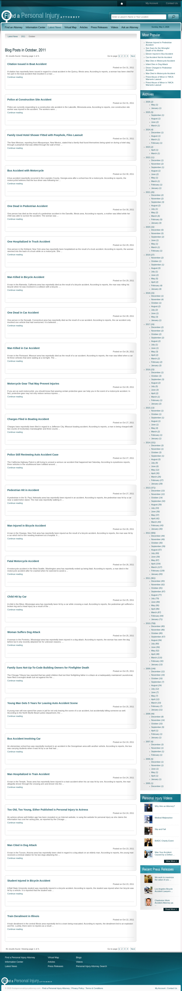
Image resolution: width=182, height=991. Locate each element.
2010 (150, 623)
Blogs (78, 957)
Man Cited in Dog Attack (22, 845)
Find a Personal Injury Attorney (20, 957)
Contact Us (172, 3)
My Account (152, 3)
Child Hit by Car (17, 596)
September (157, 115)
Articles (51, 962)
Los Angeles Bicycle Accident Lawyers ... (164, 890)
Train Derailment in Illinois (23, 916)
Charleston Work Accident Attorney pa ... (164, 902)
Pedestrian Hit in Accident (23, 490)
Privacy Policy (77, 988)
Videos (79, 962)
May (154, 105)
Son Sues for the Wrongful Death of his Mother (157, 49)
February (156, 143)
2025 (149, 112)
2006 (149, 759)
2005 (149, 783)
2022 (150, 157)
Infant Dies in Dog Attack (157, 64)
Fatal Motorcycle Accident (23, 561)
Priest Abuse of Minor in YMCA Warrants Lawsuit (159, 78)
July (154, 209)
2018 (150, 293)
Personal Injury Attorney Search (91, 966)
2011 (23, 37)
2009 (150, 668)
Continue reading (15, 77)
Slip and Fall (160, 829)
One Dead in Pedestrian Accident (27, 206)
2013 (150, 488)
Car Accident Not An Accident (159, 57)
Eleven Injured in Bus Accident (159, 54)
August (156, 118)
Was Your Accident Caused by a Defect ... (165, 853)
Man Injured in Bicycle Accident (26, 525)
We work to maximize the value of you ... (164, 878)
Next (133, 56)
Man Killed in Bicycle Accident (25, 277)
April (154, 150)
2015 (150, 408)
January (156, 108)
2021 (150, 192)
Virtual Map (53, 957)
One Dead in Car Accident (23, 312)
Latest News (13, 37)
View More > (171, 861)
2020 (150, 227)
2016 (150, 369)
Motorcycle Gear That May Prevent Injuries (33, 383)
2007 (149, 741)
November (157, 164)
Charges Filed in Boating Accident (28, 419)
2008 (150, 714)
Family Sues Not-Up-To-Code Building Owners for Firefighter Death (48, 667)
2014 (150, 442)
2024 (149, 129)
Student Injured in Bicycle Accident (28, 880)
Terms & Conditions (94, 988)
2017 (150, 324)
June (155, 122)
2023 (149, 147)
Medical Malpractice (163, 818)
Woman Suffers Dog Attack (23, 632)
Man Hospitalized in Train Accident (28, 774)
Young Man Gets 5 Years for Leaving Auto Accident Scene (42, 703)
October (156, 261)
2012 (150, 533)
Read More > (171, 909)
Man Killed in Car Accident (23, 348)
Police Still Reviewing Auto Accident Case (32, 454)
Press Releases (55, 966)
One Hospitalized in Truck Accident (28, 241)
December (157, 132)
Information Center (14, 962)
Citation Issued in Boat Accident (27, 64)
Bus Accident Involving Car (24, 738)
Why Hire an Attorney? (165, 806)
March (155, 125)
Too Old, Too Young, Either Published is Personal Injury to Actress (47, 809)
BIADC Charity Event (164, 841)
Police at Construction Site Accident (29, 99)
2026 (149, 102)
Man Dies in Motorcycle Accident (160, 61)
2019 (150, 255)
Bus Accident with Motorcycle (25, 170)
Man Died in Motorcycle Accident (160, 73)
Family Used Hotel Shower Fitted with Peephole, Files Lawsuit (45, 135)
